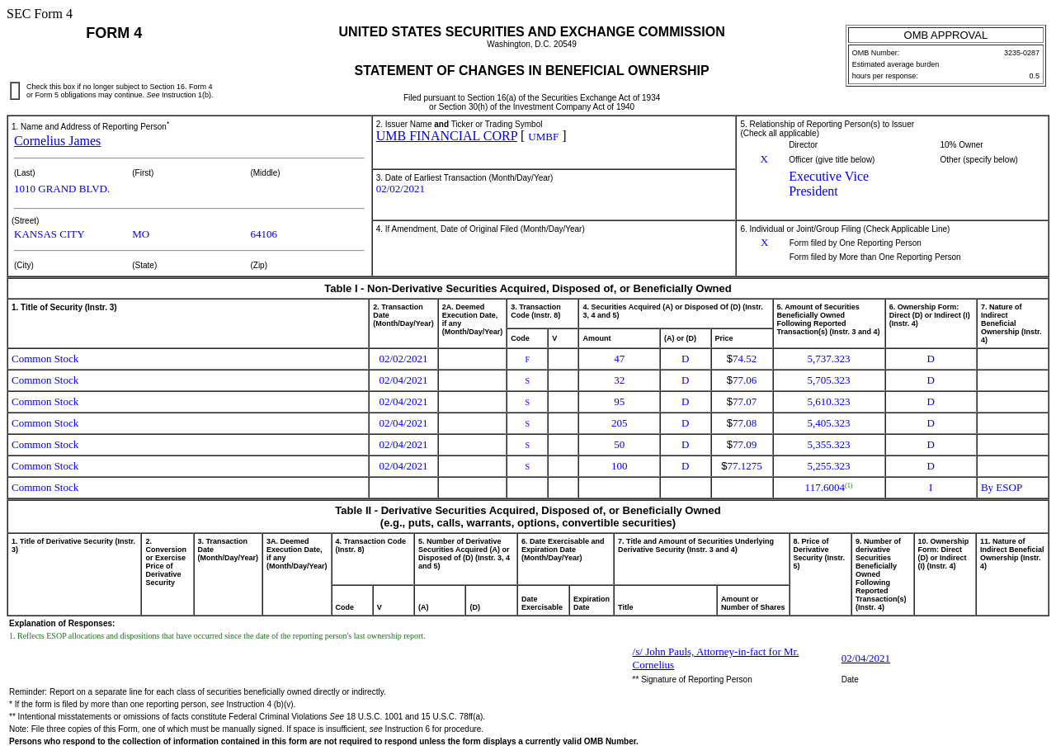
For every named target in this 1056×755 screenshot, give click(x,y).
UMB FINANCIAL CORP (446, 136)
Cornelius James (57, 141)
